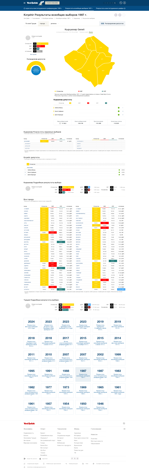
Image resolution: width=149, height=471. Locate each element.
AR (110, 3)
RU (115, 3)
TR (105, 3)
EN (107, 3)
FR (112, 3)
